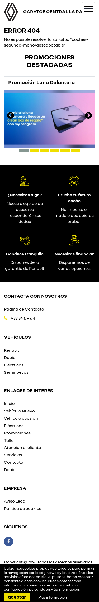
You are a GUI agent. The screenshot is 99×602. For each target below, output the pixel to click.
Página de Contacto (24, 309)
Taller (9, 440)
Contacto (13, 462)
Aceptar (17, 597)
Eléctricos (13, 364)
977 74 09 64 (23, 318)
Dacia (10, 357)
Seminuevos (16, 372)
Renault (11, 350)
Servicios (13, 454)
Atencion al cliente (22, 447)
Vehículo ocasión (21, 418)
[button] (24, 150)
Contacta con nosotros (35, 296)
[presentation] (10, 116)
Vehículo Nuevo (19, 410)
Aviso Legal (15, 501)
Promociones (17, 433)
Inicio (9, 403)
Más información (64, 589)
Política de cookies (22, 508)
